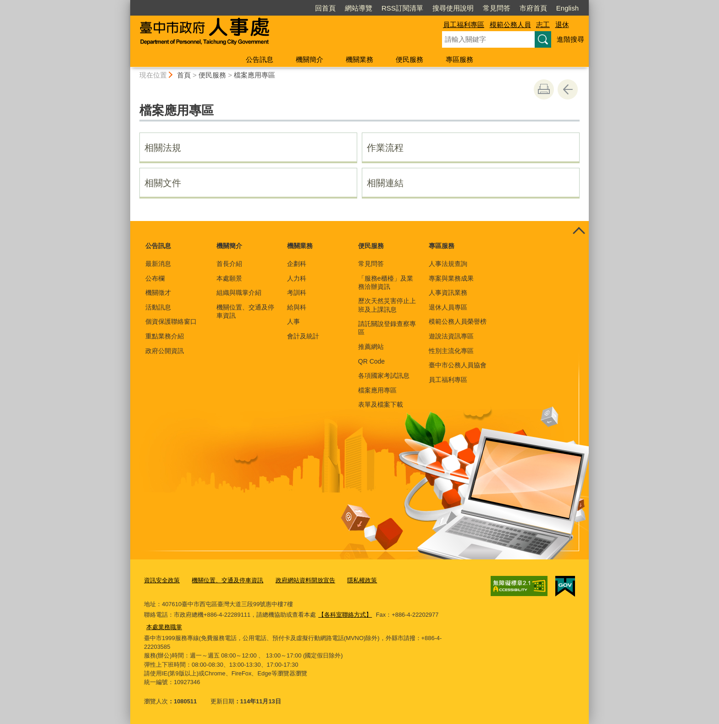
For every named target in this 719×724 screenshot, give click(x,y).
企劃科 (296, 263)
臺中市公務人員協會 (458, 365)
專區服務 (459, 59)
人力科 (296, 278)
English (567, 8)
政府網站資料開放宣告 (305, 580)
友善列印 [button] (544, 89)
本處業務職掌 (164, 627)
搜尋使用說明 (453, 8)
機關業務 (359, 59)
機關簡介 (309, 59)
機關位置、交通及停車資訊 (245, 311)
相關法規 (162, 148)
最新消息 (158, 263)
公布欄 (155, 278)
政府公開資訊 (164, 350)
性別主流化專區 (451, 350)
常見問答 (496, 8)
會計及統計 (303, 336)
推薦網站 (371, 346)
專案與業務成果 (451, 278)
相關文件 (162, 183)
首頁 (184, 75)
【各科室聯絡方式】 (345, 614)
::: (126, 4)
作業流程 (385, 148)
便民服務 (409, 59)
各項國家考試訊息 (383, 375)
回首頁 (325, 8)
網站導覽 (358, 8)
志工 (543, 24)
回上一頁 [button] (568, 89)
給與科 (296, 307)
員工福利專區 (463, 24)
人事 (293, 321)
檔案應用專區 (254, 75)
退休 (562, 24)
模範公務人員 (510, 24)
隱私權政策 (362, 580)
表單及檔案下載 (380, 404)
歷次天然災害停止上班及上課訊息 (387, 305)
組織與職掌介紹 (238, 292)
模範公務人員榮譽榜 (458, 321)
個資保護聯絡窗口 (171, 321)
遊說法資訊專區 (451, 336)
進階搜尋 (570, 39)
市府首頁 (533, 8)
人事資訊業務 (448, 292)
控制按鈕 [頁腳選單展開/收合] (579, 231)
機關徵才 (158, 292)
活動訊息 (158, 307)
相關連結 (385, 183)
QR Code (371, 361)
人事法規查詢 (448, 263)
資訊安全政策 (162, 580)
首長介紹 (229, 263)
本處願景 (229, 278)
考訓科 (296, 292)
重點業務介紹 (164, 336)
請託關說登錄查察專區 (387, 328)
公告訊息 (259, 59)
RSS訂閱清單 (402, 8)
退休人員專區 (448, 307)
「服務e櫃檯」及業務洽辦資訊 (385, 282)
